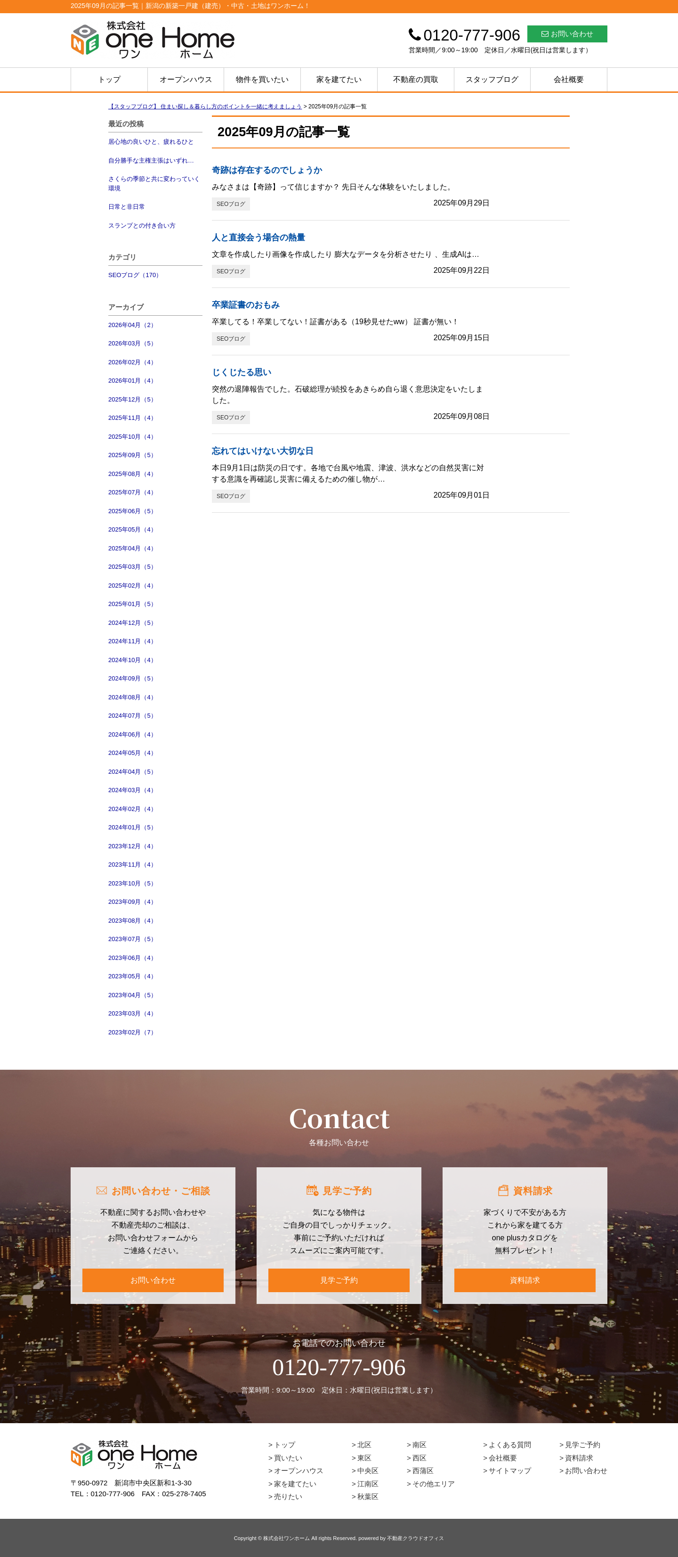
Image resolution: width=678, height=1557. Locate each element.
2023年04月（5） (132, 995)
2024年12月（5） (132, 622)
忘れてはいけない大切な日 (263, 451)
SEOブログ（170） (135, 275)
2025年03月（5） (132, 566)
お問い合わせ (567, 34)
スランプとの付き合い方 (142, 225)
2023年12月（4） (132, 846)
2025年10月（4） (132, 436)
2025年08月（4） (132, 473)
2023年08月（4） (132, 920)
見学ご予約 (339, 1280)
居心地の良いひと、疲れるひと (151, 141)
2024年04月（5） (132, 771)
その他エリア (433, 1484)
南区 (419, 1445)
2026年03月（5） (132, 343)
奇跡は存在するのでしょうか (267, 170)
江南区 (368, 1484)
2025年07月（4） (132, 492)
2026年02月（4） (132, 362)
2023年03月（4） (132, 1013)
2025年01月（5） (132, 603)
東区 (364, 1458)
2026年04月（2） (132, 324)
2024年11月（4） (132, 641)
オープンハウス (186, 79)
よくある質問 (510, 1445)
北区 (364, 1445)
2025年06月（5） (132, 511)
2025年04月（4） (132, 548)
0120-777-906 (338, 1367)
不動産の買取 (415, 79)
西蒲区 (423, 1471)
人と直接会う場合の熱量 (258, 237)
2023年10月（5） (132, 883)
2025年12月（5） (132, 399)
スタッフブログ (492, 79)
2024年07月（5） (132, 715)
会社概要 (569, 79)
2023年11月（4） (132, 864)
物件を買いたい (262, 79)
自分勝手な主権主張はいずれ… (151, 160)
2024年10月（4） (132, 660)
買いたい (288, 1458)
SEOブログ (231, 204)
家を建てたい (339, 79)
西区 (419, 1458)
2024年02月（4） (132, 808)
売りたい (288, 1496)
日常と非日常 (126, 206)
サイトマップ (510, 1471)
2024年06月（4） (132, 734)
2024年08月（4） (132, 697)
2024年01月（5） (132, 827)
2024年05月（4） (132, 752)
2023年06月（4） (132, 957)
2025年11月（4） (132, 417)
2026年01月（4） (132, 380)
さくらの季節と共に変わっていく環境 (154, 183)
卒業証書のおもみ (246, 305)
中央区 (368, 1471)
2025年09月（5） (132, 455)
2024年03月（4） (132, 790)
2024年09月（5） (132, 678)
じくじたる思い (241, 372)
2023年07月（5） (132, 938)
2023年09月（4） (132, 901)
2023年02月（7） (132, 1032)
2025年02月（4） (132, 585)
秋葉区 (368, 1496)
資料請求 (525, 1280)
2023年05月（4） (132, 976)
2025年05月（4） (132, 529)
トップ (109, 79)
